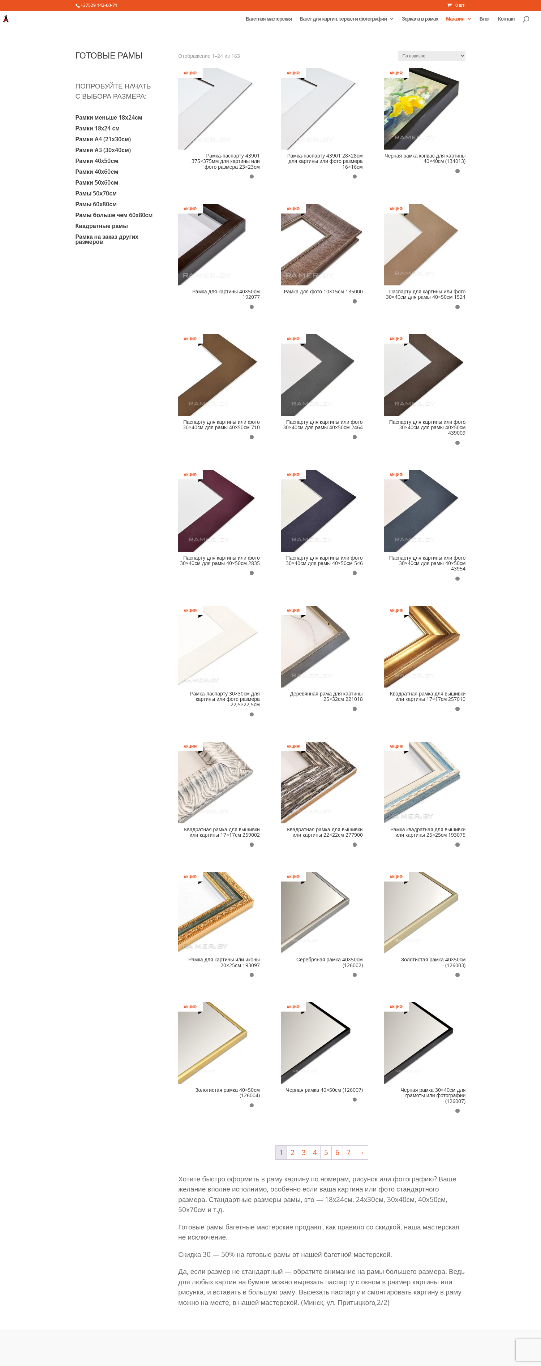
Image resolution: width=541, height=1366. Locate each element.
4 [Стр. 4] (315, 1152)
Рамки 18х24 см (98, 129)
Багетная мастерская (269, 19)
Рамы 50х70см (96, 194)
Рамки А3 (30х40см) (103, 150)
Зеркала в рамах (420, 19)
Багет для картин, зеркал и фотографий (343, 19)
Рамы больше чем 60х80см (114, 215)
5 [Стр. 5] (326, 1152)
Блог (485, 19)
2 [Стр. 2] (293, 1152)
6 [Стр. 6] (337, 1152)
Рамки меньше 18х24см (109, 118)
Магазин (455, 19)
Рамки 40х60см (97, 172)
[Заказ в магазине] (431, 56)
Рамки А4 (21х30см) (103, 140)
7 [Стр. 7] (349, 1152)
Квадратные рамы (102, 226)
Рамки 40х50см (97, 161)
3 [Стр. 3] (304, 1152)
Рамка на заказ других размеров (107, 240)
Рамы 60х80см (96, 205)
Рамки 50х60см (97, 183)
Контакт (506, 19)
